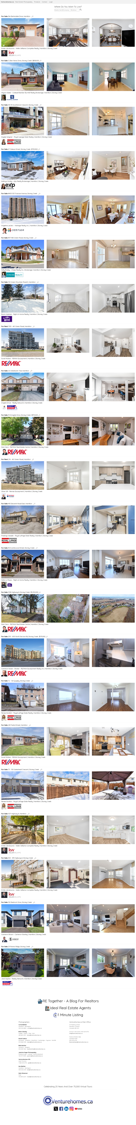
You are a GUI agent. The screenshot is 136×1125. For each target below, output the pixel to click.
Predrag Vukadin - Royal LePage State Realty (17, 536)
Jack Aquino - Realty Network (12, 979)
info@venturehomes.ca (75, 1033)
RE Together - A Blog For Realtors (68, 1001)
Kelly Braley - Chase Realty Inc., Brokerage (16, 270)
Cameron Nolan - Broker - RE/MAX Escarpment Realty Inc (22, 669)
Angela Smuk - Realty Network (12, 403)
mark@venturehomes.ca (34, 1077)
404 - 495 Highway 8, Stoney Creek (17, 858)
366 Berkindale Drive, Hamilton (16, 16)
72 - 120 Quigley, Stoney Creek (16, 681)
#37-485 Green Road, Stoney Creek (17, 238)
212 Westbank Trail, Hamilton (15, 371)
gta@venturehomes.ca (34, 1063)
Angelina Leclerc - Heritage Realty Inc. (15, 226)
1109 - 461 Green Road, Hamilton (16, 326)
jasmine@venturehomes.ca (35, 1056)
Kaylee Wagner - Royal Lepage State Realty (17, 137)
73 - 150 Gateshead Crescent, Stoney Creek (20, 769)
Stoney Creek (52, 48)
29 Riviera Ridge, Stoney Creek (16, 947)
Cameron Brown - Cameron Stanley (14, 934)
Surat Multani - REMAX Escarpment (14, 359)
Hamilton (43, 48)
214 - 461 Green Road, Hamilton (16, 459)
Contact (44, 2)
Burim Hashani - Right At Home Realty (15, 314)
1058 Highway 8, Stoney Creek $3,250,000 (19, 592)
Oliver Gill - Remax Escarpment (12, 491)
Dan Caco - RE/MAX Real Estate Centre (15, 447)
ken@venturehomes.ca (33, 1070)
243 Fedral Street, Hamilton (14, 725)
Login (51, 2)
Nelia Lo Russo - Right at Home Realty (15, 580)
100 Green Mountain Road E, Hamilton (18, 282)
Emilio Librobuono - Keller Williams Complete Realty (20, 48)
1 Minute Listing (68, 1014)
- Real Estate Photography (16, 2)
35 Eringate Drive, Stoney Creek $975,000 (19, 415)
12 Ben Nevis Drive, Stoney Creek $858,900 (20, 61)
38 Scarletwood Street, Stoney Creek (18, 548)
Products (37, 2)
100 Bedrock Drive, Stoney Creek (17, 902)
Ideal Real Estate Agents (68, 1008)
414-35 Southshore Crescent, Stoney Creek (20, 105)
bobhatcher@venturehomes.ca (36, 1049)
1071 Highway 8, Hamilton (14, 814)
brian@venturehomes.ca (34, 1035)
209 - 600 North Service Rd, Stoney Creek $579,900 (23, 637)
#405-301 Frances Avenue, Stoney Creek (19, 194)
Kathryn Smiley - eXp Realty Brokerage (15, 181)
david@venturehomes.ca (34, 1042)
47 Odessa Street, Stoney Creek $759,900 (19, 149)
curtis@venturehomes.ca (34, 1028)
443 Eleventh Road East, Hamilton (17, 504)
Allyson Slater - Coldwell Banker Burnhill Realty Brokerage (22, 93)
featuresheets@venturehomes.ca (78, 1042)
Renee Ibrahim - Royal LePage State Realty (17, 713)
